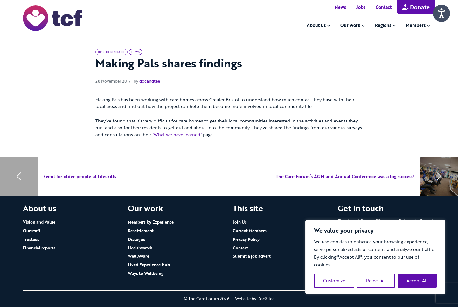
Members (416, 25)
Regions (383, 25)
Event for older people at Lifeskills (79, 176)
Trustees (31, 239)
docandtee (149, 81)
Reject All (376, 280)
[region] (375, 257)
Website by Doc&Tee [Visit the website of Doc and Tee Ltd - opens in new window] (254, 299)
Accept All (416, 280)
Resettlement (141, 231)
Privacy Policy (246, 239)
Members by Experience (151, 222)
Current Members (250, 231)
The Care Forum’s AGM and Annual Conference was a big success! (345, 176)
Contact (384, 7)
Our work (350, 25)
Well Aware (138, 256)
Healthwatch (140, 248)
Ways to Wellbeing (145, 273)
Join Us (240, 222)
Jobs (360, 7)
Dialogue (136, 239)
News (340, 7)
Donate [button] (416, 7)
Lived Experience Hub (149, 265)
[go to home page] (52, 17)
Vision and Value (39, 222)
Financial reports (39, 248)
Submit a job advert (252, 256)
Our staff (31, 231)
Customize (334, 280)
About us (316, 25)
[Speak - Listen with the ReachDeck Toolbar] (441, 13)
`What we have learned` (177, 134)
